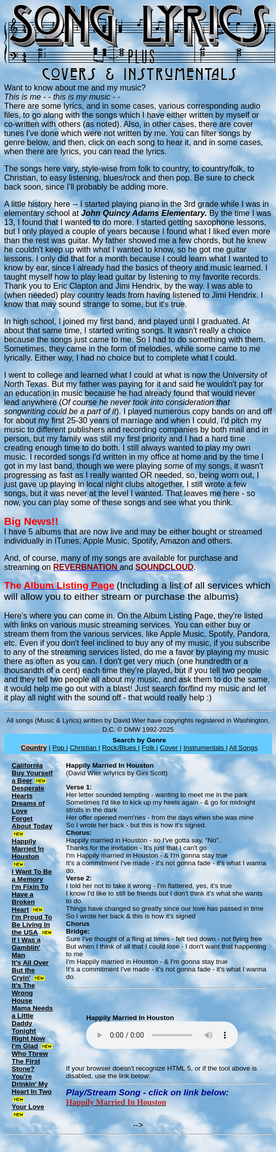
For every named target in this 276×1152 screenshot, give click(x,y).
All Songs (243, 747)
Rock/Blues (120, 747)
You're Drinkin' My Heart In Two (32, 1084)
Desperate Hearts (28, 792)
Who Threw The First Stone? (30, 1061)
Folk (149, 747)
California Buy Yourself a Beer (32, 773)
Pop (59, 747)
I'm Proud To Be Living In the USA (32, 924)
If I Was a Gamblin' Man (26, 947)
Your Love (28, 1107)
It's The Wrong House (23, 993)
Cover (170, 747)
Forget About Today (32, 822)
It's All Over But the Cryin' (30, 970)
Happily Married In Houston (28, 848)
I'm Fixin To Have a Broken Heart (30, 898)
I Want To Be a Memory (32, 875)
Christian (84, 747)
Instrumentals (204, 747)
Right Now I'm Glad (28, 1042)
